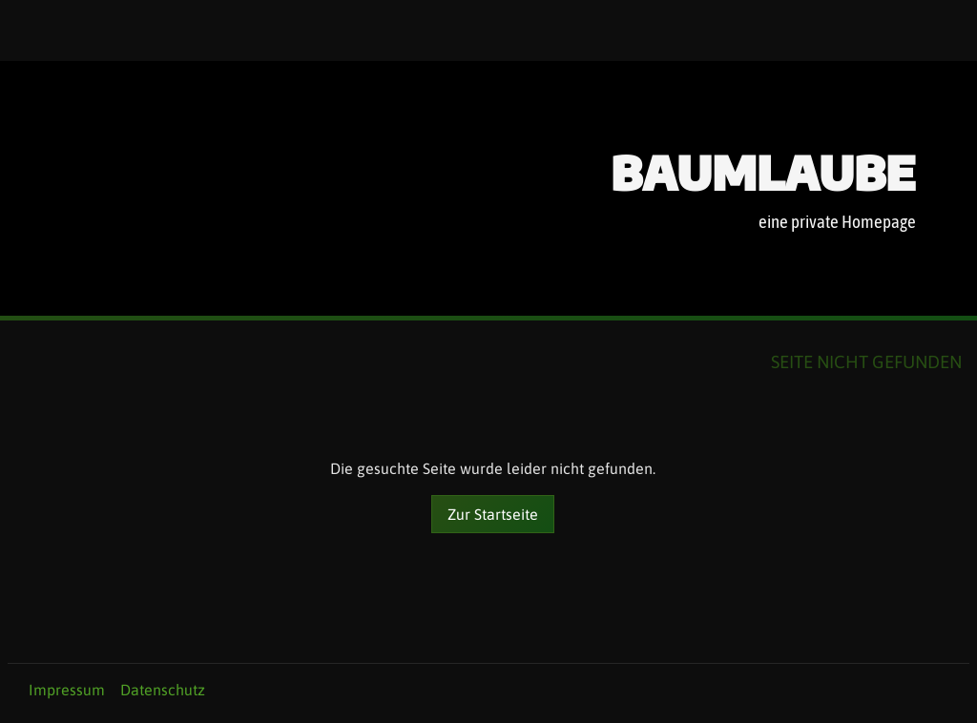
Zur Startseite (492, 514)
